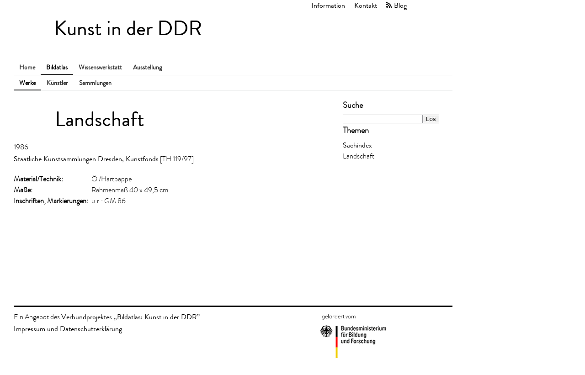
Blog (400, 5)
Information (328, 5)
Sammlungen (95, 83)
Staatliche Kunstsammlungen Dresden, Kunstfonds (86, 158)
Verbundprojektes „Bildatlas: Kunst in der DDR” (130, 317)
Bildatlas (57, 67)
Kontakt (365, 5)
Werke (27, 83)
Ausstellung (147, 67)
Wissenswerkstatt (100, 67)
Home (27, 67)
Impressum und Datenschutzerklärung (68, 328)
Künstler (57, 83)
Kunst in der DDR (128, 28)
